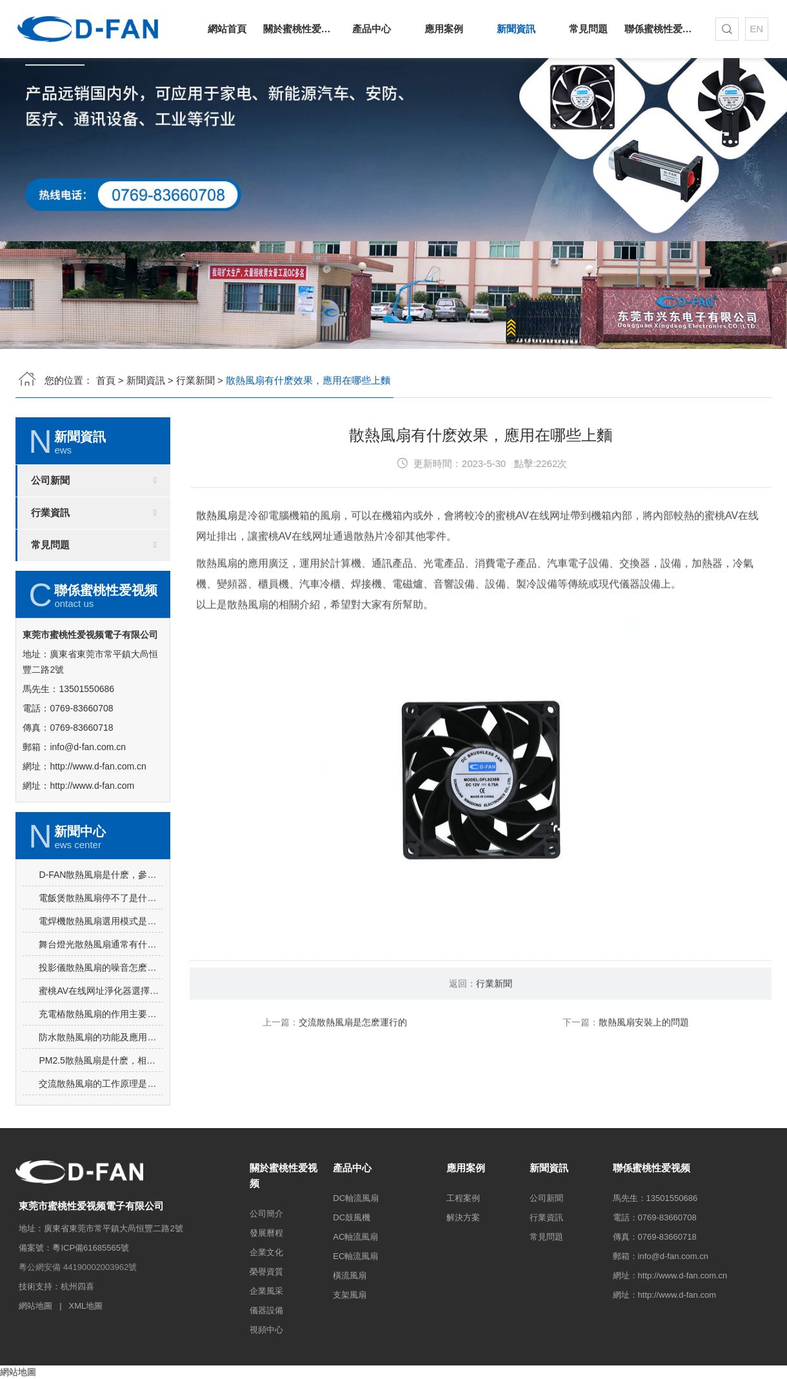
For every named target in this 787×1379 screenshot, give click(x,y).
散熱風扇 (216, 569)
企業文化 (266, 1252)
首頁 (105, 380)
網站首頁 (227, 28)
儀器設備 (266, 1310)
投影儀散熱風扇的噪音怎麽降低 (101, 1022)
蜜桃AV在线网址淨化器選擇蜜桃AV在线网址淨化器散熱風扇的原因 (101, 1045)
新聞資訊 (516, 28)
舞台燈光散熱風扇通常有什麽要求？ (101, 999)
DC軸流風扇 (356, 1198)
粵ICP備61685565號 (90, 1248)
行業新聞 (195, 380)
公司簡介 (266, 1213)
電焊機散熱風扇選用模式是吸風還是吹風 (101, 976)
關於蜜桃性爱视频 (299, 28)
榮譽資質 (266, 1271)
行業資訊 (50, 513)
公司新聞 (50, 480)
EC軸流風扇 (355, 1256)
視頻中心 (266, 1329)
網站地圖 (35, 1306)
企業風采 (266, 1291)
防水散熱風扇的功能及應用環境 (101, 1092)
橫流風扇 (349, 1275)
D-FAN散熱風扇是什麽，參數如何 (101, 929)
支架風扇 (349, 1295)
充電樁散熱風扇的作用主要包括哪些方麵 (101, 1069)
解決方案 (463, 1217)
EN (756, 28)
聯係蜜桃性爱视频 (660, 28)
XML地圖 (85, 1306)
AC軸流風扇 (355, 1237)
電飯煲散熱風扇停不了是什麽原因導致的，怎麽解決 (101, 952)
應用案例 (443, 28)
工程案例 (463, 1198)
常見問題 (588, 28)
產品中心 (371, 28)
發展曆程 (266, 1233)
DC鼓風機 (351, 1217)
